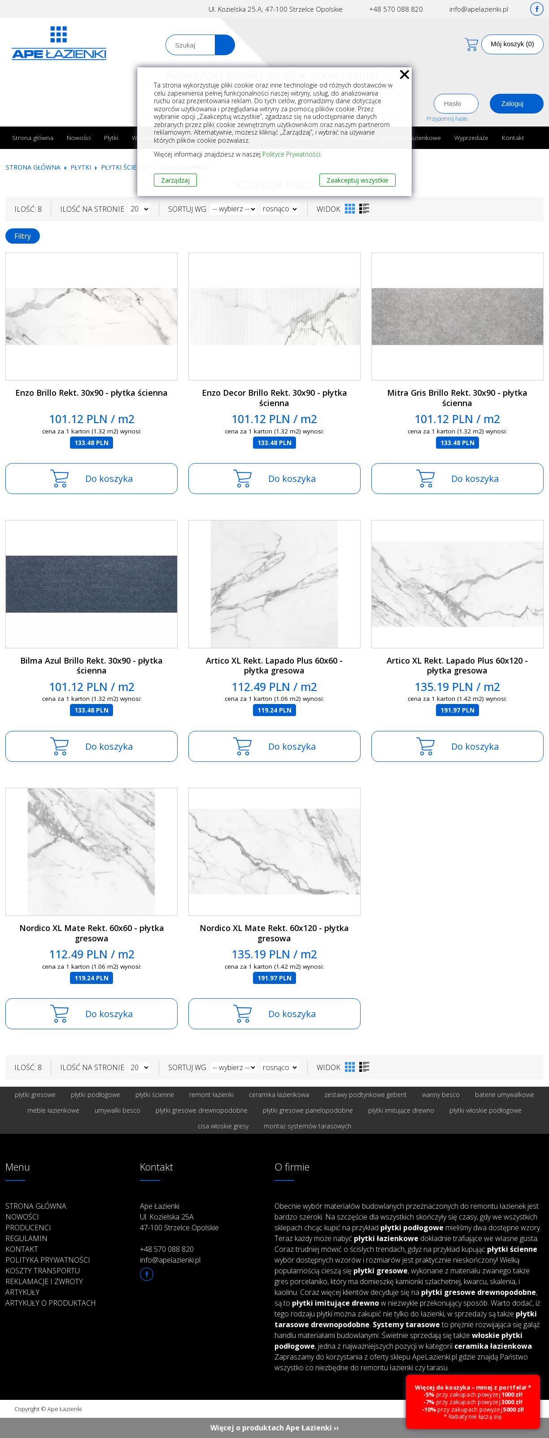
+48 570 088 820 (396, 8)
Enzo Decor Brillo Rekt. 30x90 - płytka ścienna (274, 397)
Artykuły (22, 1292)
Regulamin (26, 1238)
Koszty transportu (42, 1271)
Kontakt (513, 137)
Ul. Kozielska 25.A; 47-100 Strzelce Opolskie (276, 8)
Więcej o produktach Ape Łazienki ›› (274, 1428)
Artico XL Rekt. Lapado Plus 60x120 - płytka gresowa (457, 665)
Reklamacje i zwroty (44, 1281)
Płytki (111, 137)
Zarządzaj (175, 180)
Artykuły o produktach (50, 1303)
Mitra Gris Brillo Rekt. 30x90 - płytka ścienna (457, 397)
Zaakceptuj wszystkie (357, 180)
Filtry (22, 236)
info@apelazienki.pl (478, 8)
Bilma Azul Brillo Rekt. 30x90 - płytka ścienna (91, 665)
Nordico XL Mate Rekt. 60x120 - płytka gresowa (274, 933)
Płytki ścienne (125, 167)
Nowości (79, 137)
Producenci (28, 1228)
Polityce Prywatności (291, 154)
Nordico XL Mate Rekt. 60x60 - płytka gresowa (91, 933)
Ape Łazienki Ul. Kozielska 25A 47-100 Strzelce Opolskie (179, 1217)
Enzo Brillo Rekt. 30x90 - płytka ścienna (91, 392)
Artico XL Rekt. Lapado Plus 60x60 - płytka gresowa (274, 665)
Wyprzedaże (471, 137)
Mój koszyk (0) (512, 44)
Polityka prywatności (47, 1260)
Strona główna (32, 137)
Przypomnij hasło (447, 118)
